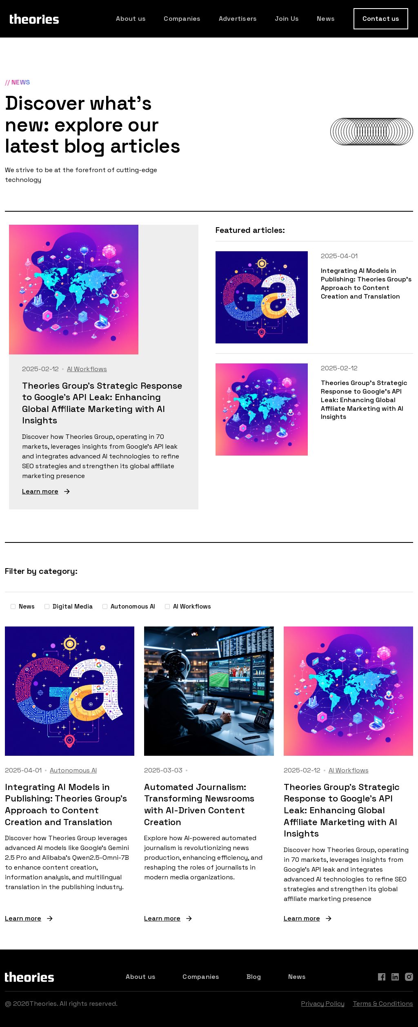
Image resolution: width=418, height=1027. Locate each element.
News (326, 18)
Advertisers (238, 18)
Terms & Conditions (383, 1003)
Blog (254, 976)
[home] (34, 18)
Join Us (287, 18)
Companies (182, 18)
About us (131, 18)
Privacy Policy (323, 1003)
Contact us (380, 18)
